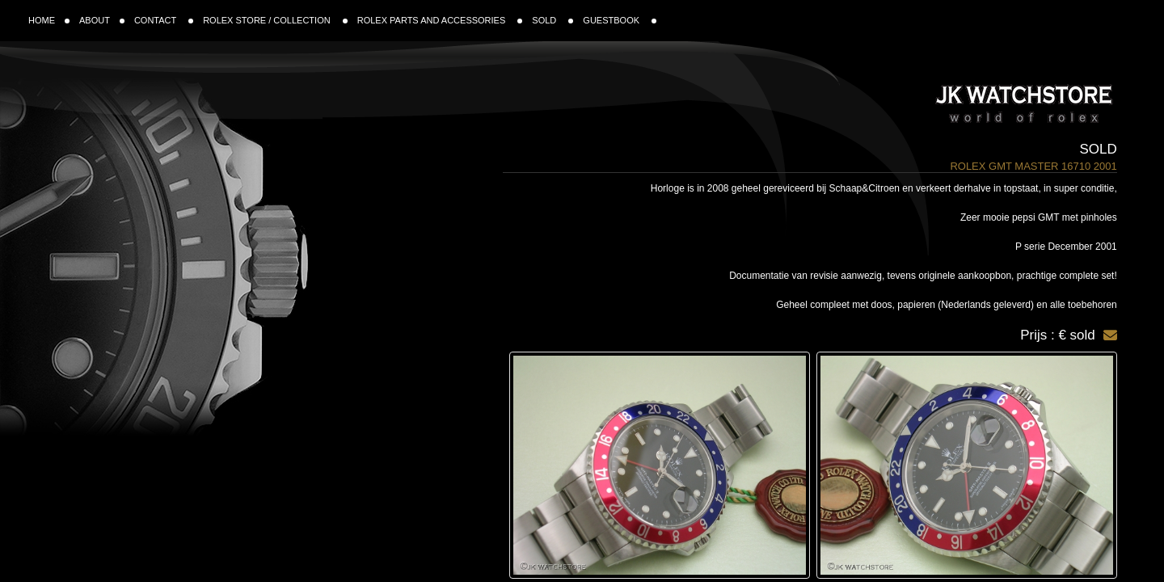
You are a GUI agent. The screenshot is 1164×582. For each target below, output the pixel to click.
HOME (49, 20)
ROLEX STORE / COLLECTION (275, 20)
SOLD (552, 20)
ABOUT (101, 20)
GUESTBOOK (619, 20)
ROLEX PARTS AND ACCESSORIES (440, 20)
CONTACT (163, 20)
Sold (1098, 149)
